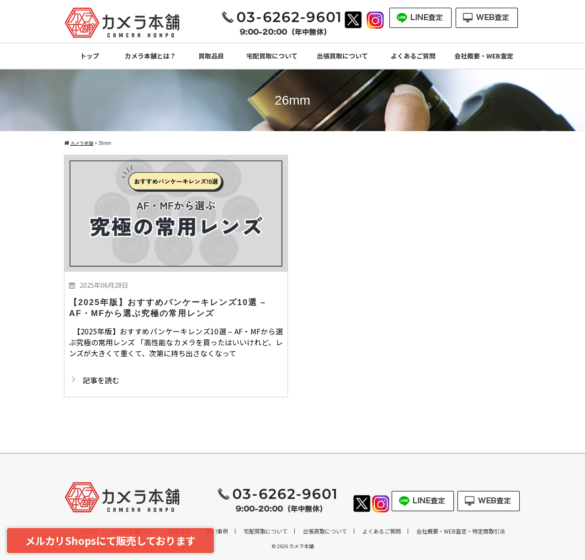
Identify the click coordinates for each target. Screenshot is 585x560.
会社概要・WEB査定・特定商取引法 (460, 531)
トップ (89, 55)
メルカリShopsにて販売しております (110, 540)
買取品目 (211, 55)
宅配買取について (272, 55)
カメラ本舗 (301, 545)
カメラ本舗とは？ (150, 55)
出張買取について (342, 55)
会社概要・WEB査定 (483, 55)
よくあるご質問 (413, 55)
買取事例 (217, 531)
